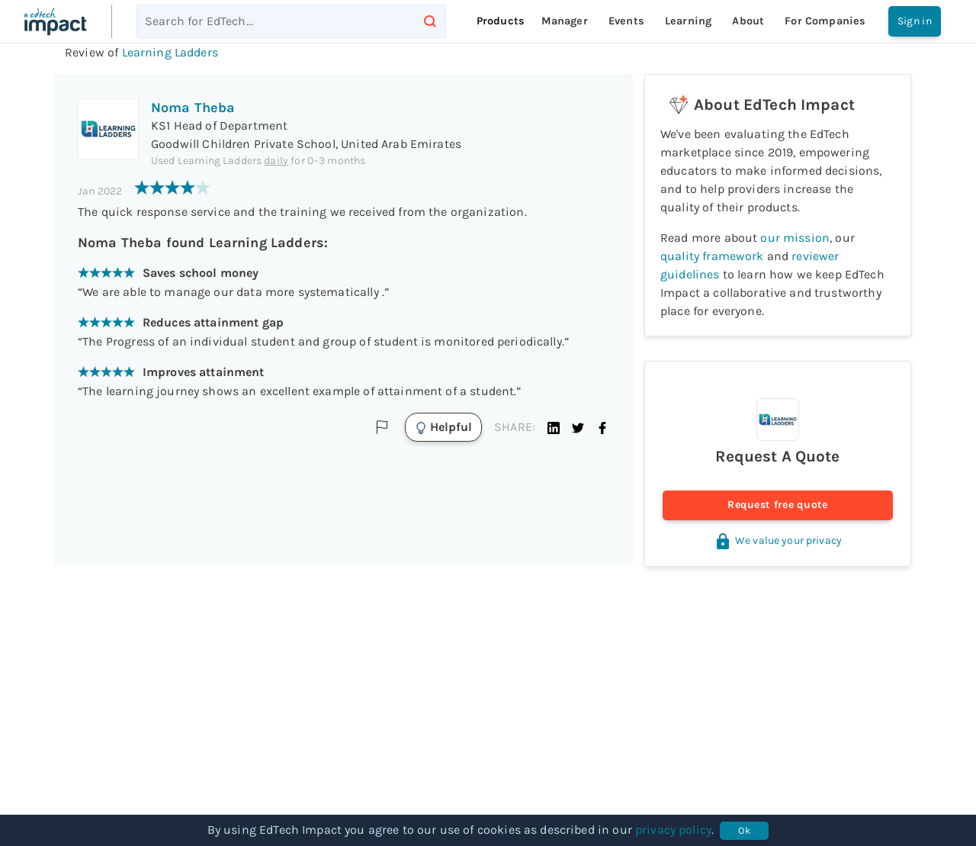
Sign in (914, 21)
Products (501, 20)
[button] (553, 427)
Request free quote (778, 505)
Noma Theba (193, 107)
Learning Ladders (170, 52)
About (748, 20)
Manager (564, 20)
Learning (688, 20)
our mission (795, 237)
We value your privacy (778, 540)
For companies (825, 20)
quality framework (712, 256)
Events (626, 20)
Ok (744, 831)
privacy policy (673, 829)
